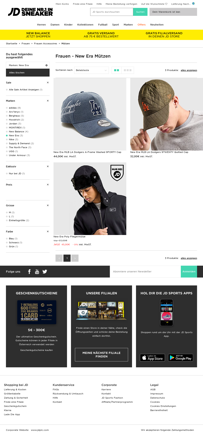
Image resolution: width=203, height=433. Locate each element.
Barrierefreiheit (159, 410)
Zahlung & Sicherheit (16, 397)
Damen (55, 24)
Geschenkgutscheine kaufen (36, 350)
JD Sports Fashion (112, 397)
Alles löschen (16, 72)
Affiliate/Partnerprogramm (117, 402)
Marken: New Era (28, 65)
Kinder (68, 24)
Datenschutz (157, 397)
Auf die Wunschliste (152, 4)
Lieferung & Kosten (15, 389)
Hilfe (99, 4)
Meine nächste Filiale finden (101, 354)
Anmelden (188, 271)
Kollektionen (85, 24)
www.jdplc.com (39, 430)
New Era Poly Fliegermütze (69, 236)
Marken (128, 24)
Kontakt (57, 402)
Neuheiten (157, 24)
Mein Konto (62, 4)
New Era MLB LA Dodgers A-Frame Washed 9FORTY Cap (87, 152)
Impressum (156, 393)
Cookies (155, 402)
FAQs (56, 389)
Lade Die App (12, 414)
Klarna (7, 410)
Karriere (106, 389)
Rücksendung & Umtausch (68, 393)
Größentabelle (12, 393)
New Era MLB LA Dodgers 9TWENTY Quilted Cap (159, 152)
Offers (142, 24)
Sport (115, 24)
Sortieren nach (64, 70)
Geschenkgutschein (15, 406)
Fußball (102, 24)
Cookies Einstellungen (163, 406)
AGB (152, 389)
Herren (41, 24)
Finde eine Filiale (83, 4)
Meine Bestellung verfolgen (121, 4)
